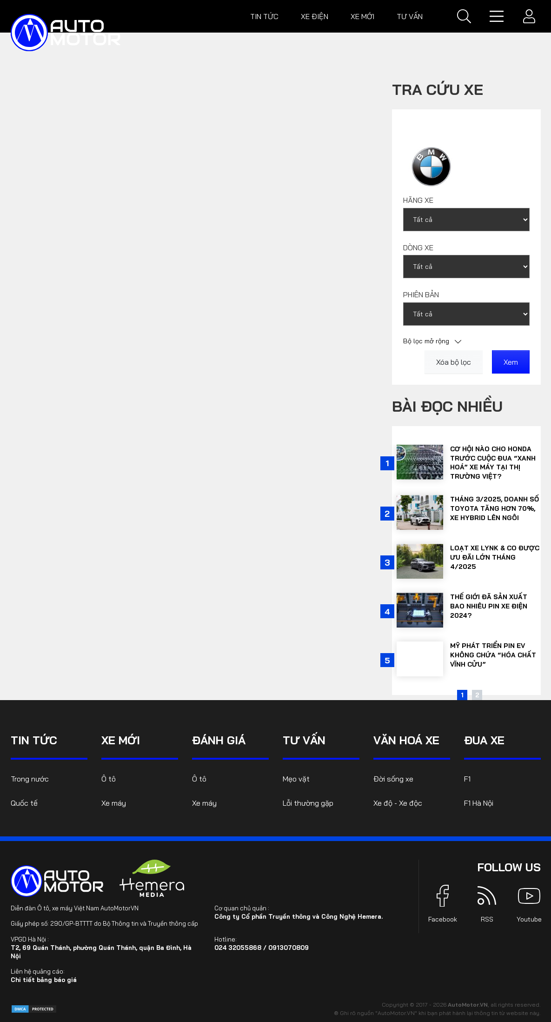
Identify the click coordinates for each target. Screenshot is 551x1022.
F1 (467, 778)
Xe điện (314, 16)
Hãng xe (418, 200)
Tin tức (264, 16)
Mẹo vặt (296, 778)
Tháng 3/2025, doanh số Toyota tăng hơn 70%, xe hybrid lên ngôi (494, 508)
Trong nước (30, 778)
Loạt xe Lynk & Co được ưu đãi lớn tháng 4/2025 (494, 557)
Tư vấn (410, 16)
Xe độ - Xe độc (397, 803)
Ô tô (108, 778)
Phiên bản (421, 294)
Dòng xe (418, 247)
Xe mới (362, 16)
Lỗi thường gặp (308, 803)
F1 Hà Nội (478, 803)
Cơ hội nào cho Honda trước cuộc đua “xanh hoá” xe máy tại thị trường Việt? (493, 463)
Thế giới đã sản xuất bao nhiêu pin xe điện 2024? (488, 606)
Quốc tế (24, 803)
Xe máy (113, 803)
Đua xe (484, 740)
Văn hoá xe (406, 740)
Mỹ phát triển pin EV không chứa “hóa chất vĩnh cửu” (493, 654)
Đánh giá (219, 740)
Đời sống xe (393, 778)
